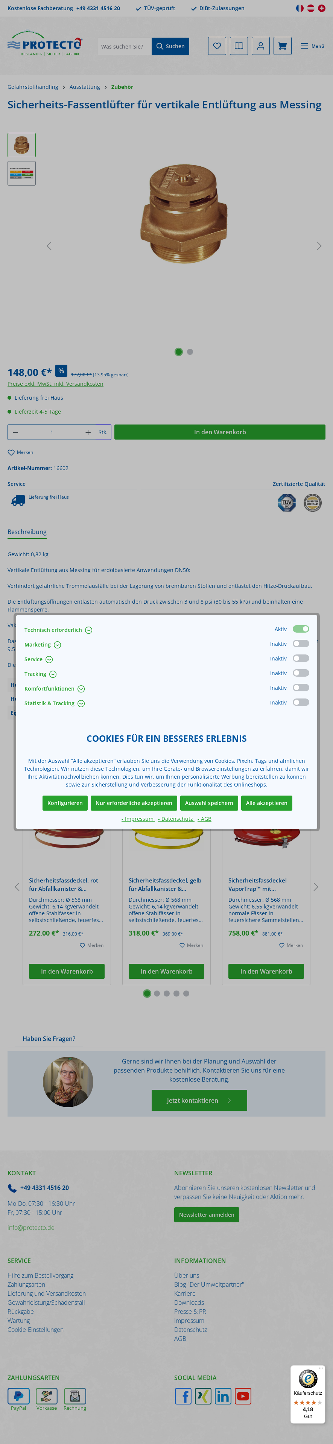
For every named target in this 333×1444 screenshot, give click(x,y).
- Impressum (138, 818)
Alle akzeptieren (266, 802)
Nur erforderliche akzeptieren (134, 802)
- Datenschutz (176, 818)
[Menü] (320, 1369)
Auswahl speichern (209, 802)
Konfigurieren (65, 802)
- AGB (204, 818)
